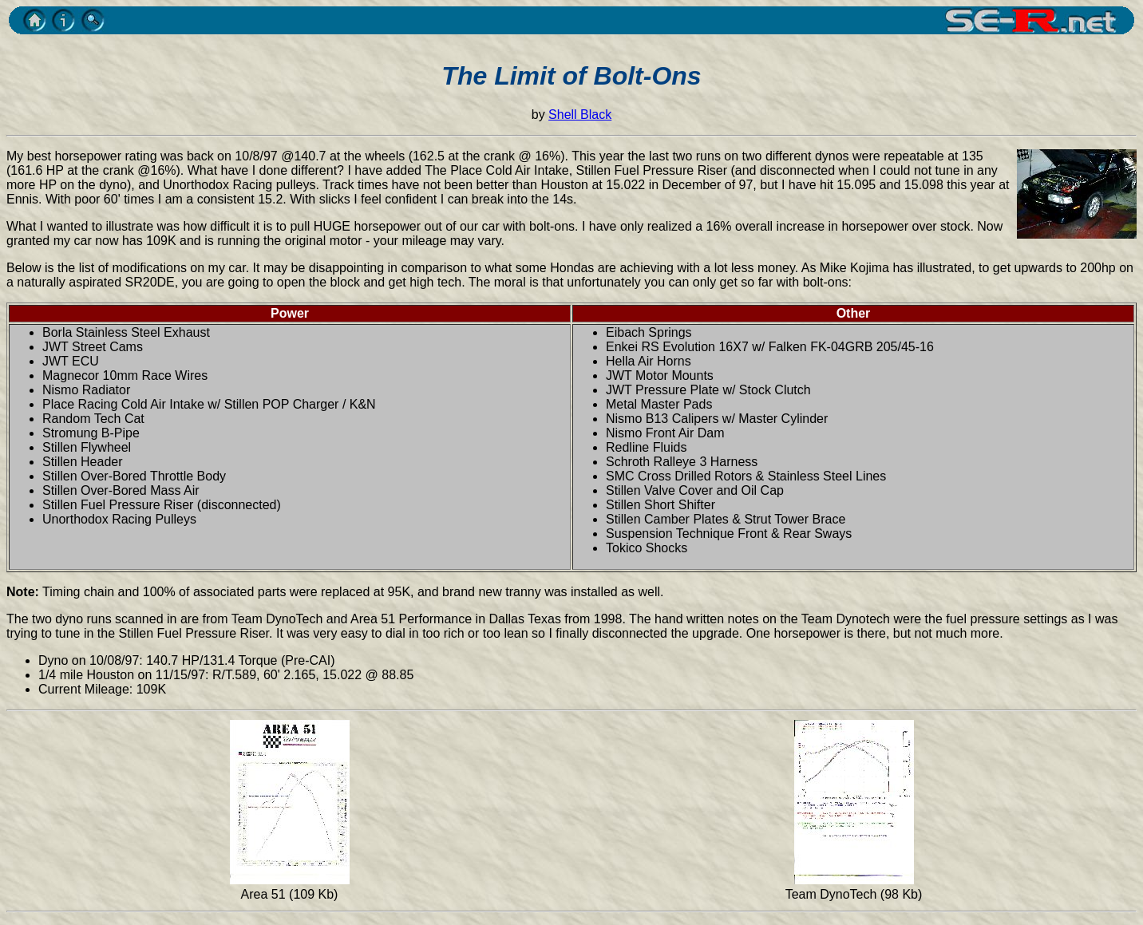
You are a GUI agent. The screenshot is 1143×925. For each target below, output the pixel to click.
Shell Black (579, 114)
